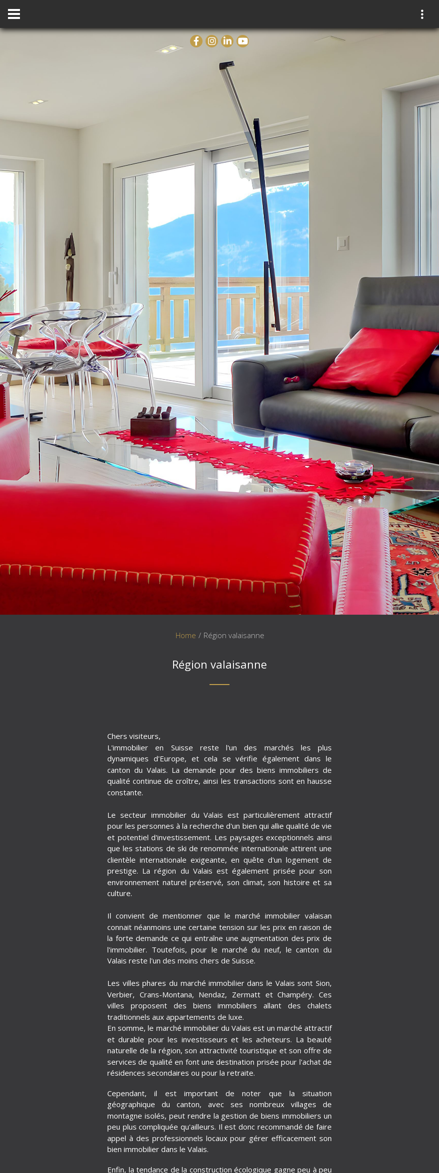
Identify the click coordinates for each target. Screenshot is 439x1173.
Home (186, 635)
